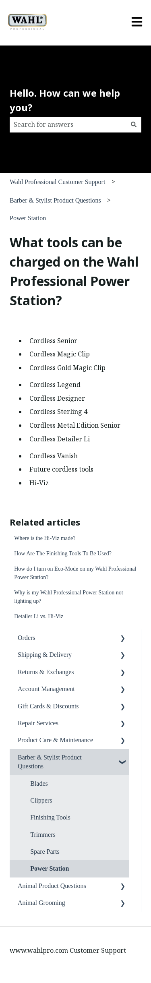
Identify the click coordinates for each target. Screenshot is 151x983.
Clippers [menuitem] (41, 800)
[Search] (133, 124)
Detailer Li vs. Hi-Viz (38, 616)
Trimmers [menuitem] (43, 834)
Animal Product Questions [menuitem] (52, 885)
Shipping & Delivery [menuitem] (45, 654)
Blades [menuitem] (39, 783)
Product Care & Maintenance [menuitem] (55, 740)
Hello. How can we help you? (65, 100)
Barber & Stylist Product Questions (55, 200)
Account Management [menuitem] (46, 688)
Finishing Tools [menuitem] (50, 817)
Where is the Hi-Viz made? (44, 538)
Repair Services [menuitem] (38, 723)
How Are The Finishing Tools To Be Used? (63, 553)
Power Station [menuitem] (49, 868)
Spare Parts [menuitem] (44, 851)
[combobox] (68, 124)
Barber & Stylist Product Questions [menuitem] (50, 762)
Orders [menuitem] (26, 637)
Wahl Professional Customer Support (57, 181)
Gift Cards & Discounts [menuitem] (48, 706)
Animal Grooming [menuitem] (41, 902)
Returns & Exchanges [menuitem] (46, 671)
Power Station (28, 218)
